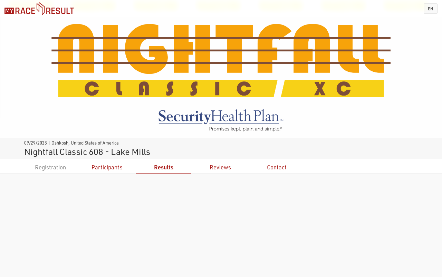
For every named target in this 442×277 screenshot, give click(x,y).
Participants (107, 167)
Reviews (220, 167)
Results (163, 167)
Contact (277, 167)
